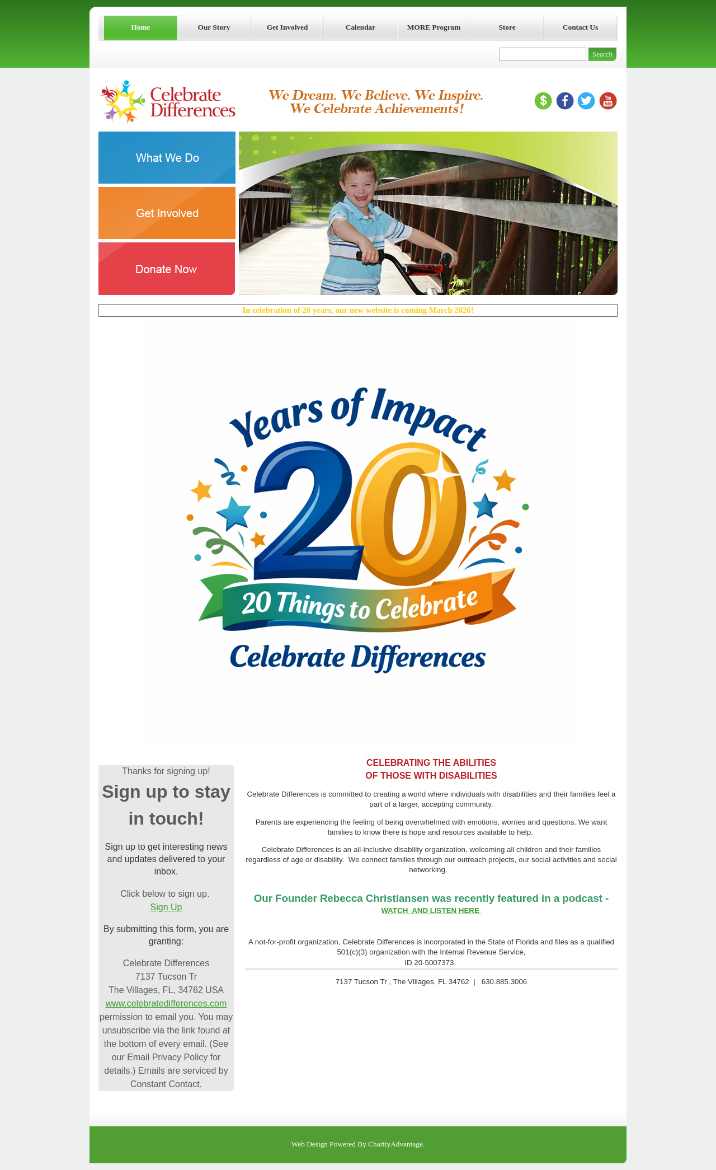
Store (506, 27)
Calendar (360, 27)
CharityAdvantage (395, 1144)
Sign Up (166, 907)
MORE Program (434, 27)
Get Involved (287, 27)
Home (140, 27)
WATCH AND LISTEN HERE (431, 910)
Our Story (214, 27)
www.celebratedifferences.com (166, 1003)
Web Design (309, 1144)
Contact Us (580, 27)
